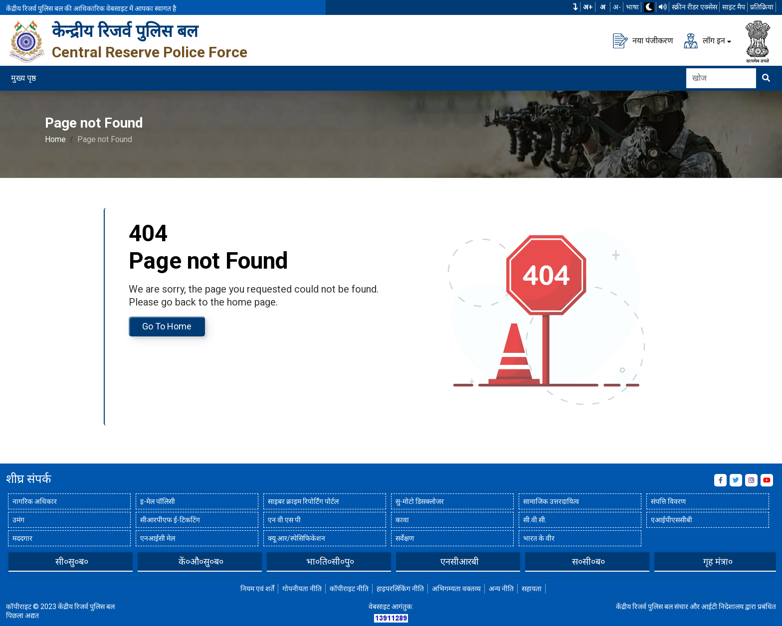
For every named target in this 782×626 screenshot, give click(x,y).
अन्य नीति (501, 589)
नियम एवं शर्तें (257, 589)
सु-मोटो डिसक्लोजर (419, 501)
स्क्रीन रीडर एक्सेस (694, 7)
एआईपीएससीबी (671, 520)
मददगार (22, 538)
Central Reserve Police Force (149, 52)
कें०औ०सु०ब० (330, 561)
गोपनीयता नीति (302, 589)
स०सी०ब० (717, 561)
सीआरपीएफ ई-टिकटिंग (170, 520)
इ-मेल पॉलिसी (157, 501)
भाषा (632, 6)
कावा (402, 520)
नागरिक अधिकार (34, 501)
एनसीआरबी (589, 561)
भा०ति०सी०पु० (459, 561)
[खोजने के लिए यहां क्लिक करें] (766, 78)
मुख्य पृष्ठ (23, 78)
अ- (617, 6)
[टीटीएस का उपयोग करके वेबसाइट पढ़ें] (663, 6)
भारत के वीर (539, 538)
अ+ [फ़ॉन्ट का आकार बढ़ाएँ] (588, 6)
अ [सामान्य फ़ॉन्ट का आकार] (602, 6)
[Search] (721, 78)
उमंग (18, 520)
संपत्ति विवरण (668, 501)
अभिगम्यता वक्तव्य (456, 589)
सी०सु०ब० (201, 561)
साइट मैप (733, 7)
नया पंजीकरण (643, 40)
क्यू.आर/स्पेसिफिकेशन (296, 538)
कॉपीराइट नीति (349, 589)
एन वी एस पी (284, 520)
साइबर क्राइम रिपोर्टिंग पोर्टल (303, 501)
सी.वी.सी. (535, 520)
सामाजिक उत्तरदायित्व (551, 501)
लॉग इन (704, 40)
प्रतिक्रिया (762, 7)
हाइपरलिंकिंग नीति (400, 589)
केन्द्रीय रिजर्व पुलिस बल (125, 30)
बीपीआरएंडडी (71, 561)
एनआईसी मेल (157, 538)
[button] (575, 7)
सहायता (532, 589)
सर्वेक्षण (404, 538)
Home (55, 139)
